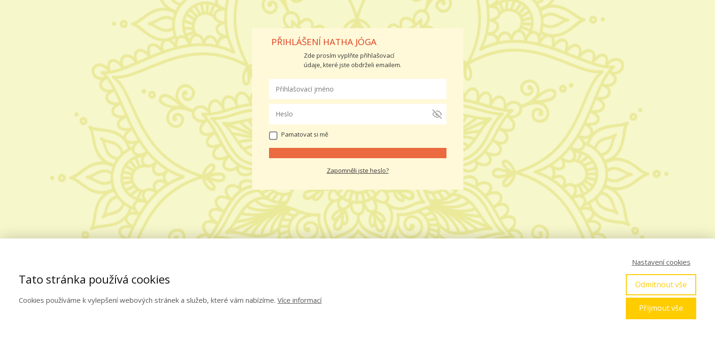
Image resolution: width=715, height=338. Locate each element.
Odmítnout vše (661, 284)
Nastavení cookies (661, 262)
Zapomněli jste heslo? (358, 170)
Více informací (299, 300)
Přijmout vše (661, 308)
